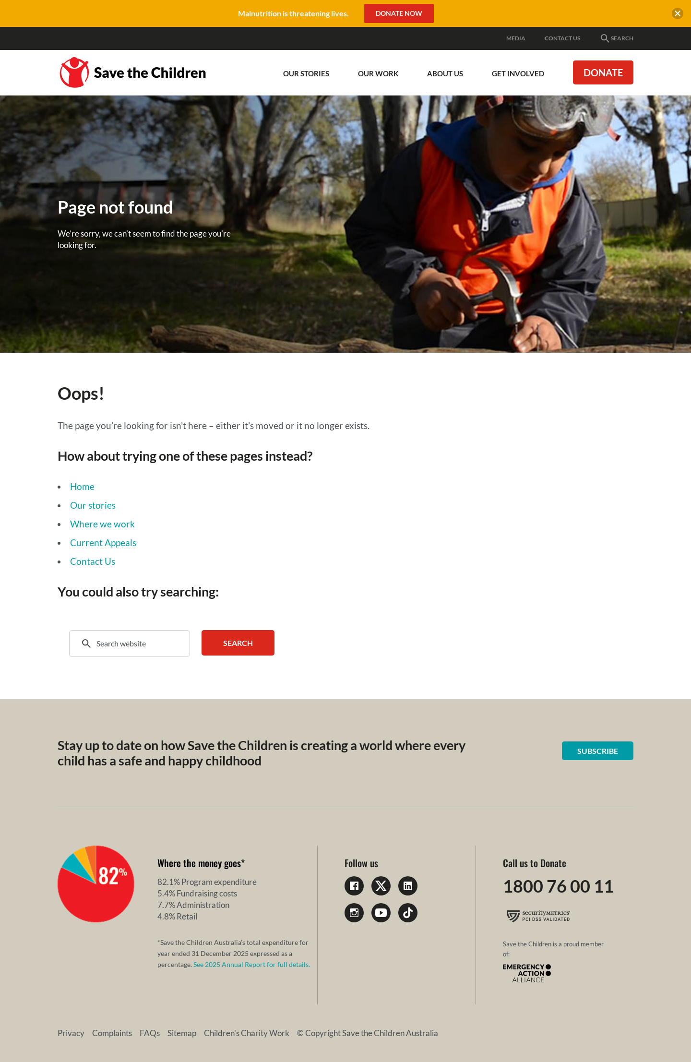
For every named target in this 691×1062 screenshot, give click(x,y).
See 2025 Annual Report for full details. (251, 964)
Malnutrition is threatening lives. (293, 13)
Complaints (112, 1033)
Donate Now (399, 13)
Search (616, 38)
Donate (603, 72)
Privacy (71, 1033)
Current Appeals (103, 542)
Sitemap (181, 1033)
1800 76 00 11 (558, 885)
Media (515, 38)
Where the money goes (199, 863)
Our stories (93, 505)
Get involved (518, 73)
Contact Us (562, 38)
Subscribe (597, 750)
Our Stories (306, 73)
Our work (378, 73)
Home (82, 486)
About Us (445, 73)
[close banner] (677, 15)
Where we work (102, 523)
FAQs (150, 1033)
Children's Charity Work (246, 1033)
